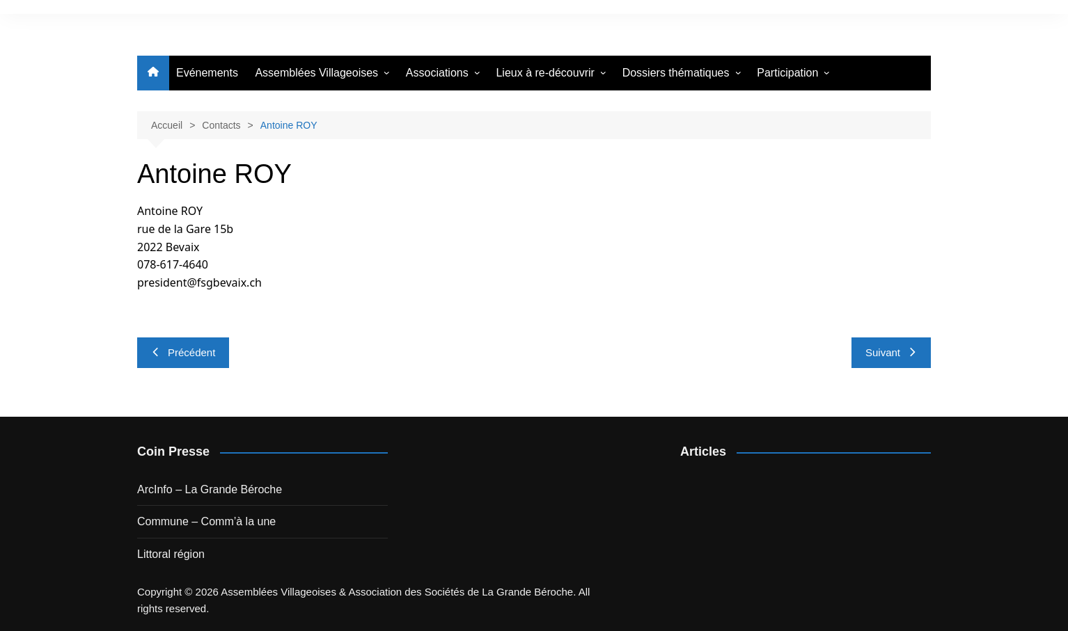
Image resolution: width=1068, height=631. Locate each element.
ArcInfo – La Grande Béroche (209, 489)
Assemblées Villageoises (316, 73)
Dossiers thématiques (676, 73)
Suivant (891, 352)
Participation (787, 73)
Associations (437, 73)
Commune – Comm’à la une (206, 521)
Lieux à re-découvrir (545, 73)
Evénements (207, 73)
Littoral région (171, 554)
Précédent (183, 352)
